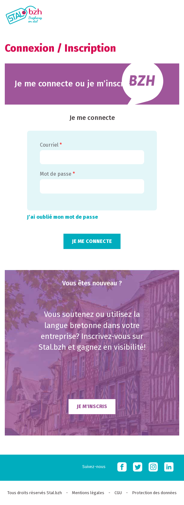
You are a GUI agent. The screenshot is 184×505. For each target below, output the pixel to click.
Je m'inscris (92, 406)
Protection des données (154, 492)
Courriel (51, 145)
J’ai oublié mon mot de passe (62, 217)
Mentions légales (88, 492)
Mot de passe (57, 174)
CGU (118, 492)
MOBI (171, 13)
